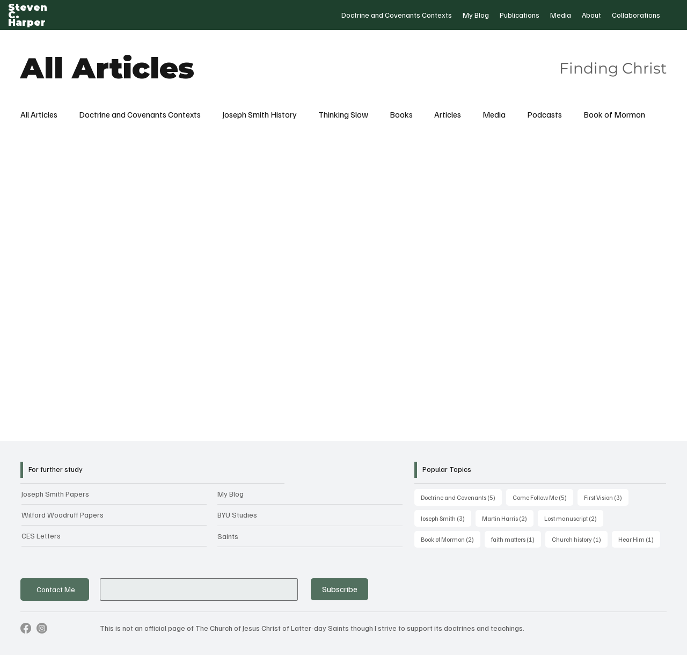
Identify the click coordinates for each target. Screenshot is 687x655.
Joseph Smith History (259, 114)
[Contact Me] (54, 589)
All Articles (38, 114)
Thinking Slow (343, 114)
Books (401, 114)
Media (494, 114)
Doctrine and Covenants (461, 496)
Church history (580, 538)
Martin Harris (507, 517)
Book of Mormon (614, 114)
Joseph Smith (446, 517)
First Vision (606, 496)
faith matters (516, 538)
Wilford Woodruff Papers (62, 514)
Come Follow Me (543, 496)
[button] (396, 15)
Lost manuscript (573, 517)
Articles (447, 114)
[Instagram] (41, 628)
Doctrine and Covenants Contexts (140, 114)
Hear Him (639, 538)
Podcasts (544, 114)
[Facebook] (25, 628)
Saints (227, 536)
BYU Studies (237, 514)
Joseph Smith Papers (55, 493)
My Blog (230, 493)
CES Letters (41, 535)
